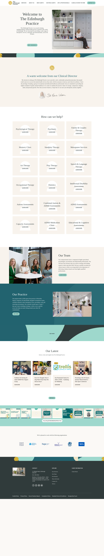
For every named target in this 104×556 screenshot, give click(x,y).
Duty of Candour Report (34, 496)
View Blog (52, 398)
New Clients (40, 3)
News (16, 363)
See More (16, 314)
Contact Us (91, 3)
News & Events (55, 479)
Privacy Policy (24, 496)
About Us (31, 3)
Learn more (62, 275)
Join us (53, 483)
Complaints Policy (46, 496)
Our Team (54, 474)
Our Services (55, 471)
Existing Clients (50, 3)
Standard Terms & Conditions (59, 496)
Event (76, 363)
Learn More (25, 132)
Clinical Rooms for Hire (78, 3)
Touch (75, 496)
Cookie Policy (15, 496)
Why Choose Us (32, 45)
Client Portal (75, 471)
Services (23, 3)
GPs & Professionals (63, 3)
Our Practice (55, 476)
